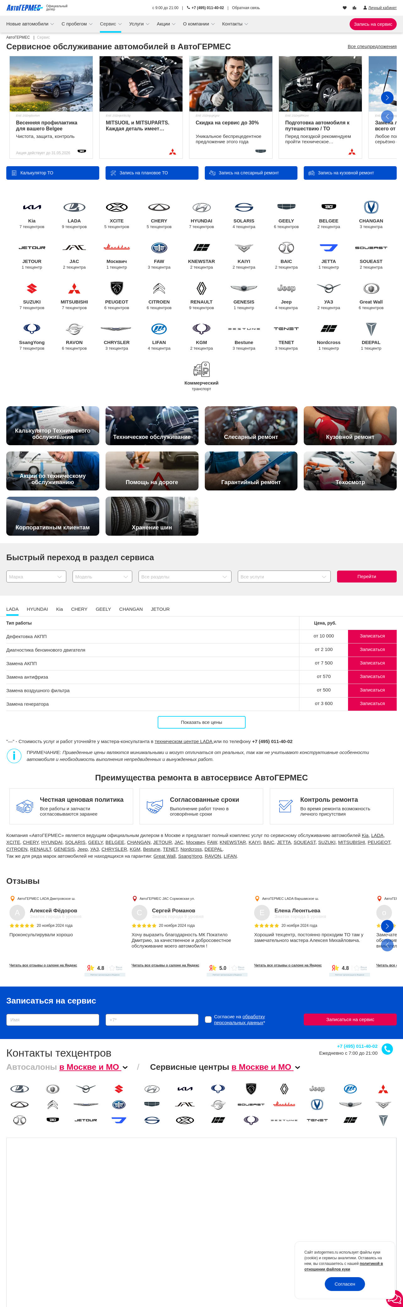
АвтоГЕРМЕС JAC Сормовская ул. (167, 898)
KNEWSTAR (201, 255)
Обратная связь (246, 8)
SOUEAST (371, 255)
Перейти (366, 576)
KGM (201, 337)
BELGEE (329, 215)
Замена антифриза (27, 677)
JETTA (329, 255)
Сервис (108, 23)
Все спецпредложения (372, 46)
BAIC (286, 255)
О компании (196, 23)
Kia (32, 215)
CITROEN (159, 296)
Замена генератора (27, 704)
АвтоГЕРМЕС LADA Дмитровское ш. (46, 898)
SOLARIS (244, 215)
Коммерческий (201, 381)
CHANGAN (371, 215)
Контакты (233, 23)
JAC (74, 255)
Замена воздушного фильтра (38, 690)
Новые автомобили (28, 23)
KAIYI (244, 255)
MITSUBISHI (74, 296)
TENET (286, 337)
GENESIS (244, 296)
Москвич (117, 255)
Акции (164, 23)
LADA (74, 215)
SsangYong (32, 337)
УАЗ (329, 296)
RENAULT (201, 296)
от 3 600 (324, 703)
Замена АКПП (21, 663)
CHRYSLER (117, 337)
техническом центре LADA (184, 741)
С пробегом (75, 23)
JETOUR (32, 255)
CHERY (159, 215)
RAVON (74, 337)
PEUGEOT (117, 296)
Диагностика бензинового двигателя (45, 650)
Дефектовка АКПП (26, 636)
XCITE (117, 215)
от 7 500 (324, 662)
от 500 (324, 689)
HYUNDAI (201, 215)
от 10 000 (323, 635)
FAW (159, 255)
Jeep (286, 296)
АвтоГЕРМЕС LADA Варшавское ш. (290, 898)
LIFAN (159, 337)
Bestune (244, 337)
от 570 (324, 676)
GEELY (286, 215)
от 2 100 (324, 649)
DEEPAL (371, 337)
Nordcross (329, 337)
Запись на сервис (373, 24)
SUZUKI (32, 296)
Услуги (137, 23)
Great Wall (371, 296)
